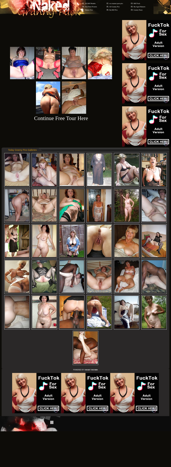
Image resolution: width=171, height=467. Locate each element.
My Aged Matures (139, 7)
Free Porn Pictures (91, 7)
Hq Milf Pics (113, 10)
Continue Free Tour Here (61, 118)
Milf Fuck (137, 3)
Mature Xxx (89, 10)
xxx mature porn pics (116, 3)
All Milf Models (90, 3)
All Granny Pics (114, 7)
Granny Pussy (138, 10)
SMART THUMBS (91, 370)
